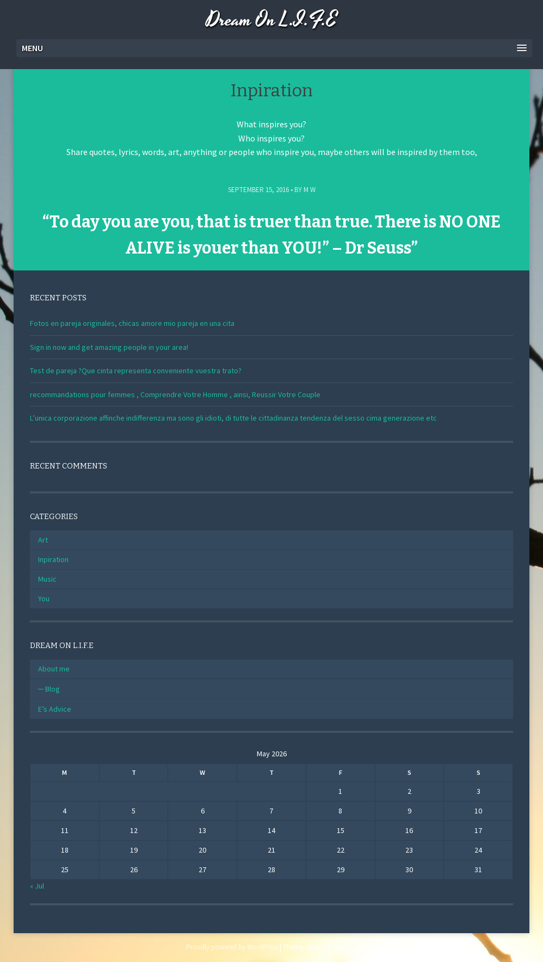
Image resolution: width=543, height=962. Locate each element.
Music (47, 579)
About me (54, 669)
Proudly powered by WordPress (232, 947)
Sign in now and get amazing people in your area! (109, 347)
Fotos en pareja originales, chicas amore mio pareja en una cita (132, 323)
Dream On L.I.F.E (271, 20)
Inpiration (53, 559)
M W (310, 189)
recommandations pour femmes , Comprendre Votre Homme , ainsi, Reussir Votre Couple (175, 394)
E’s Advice (54, 709)
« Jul (37, 886)
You (44, 598)
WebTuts (344, 947)
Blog (52, 689)
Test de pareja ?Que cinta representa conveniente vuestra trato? (136, 370)
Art (43, 540)
